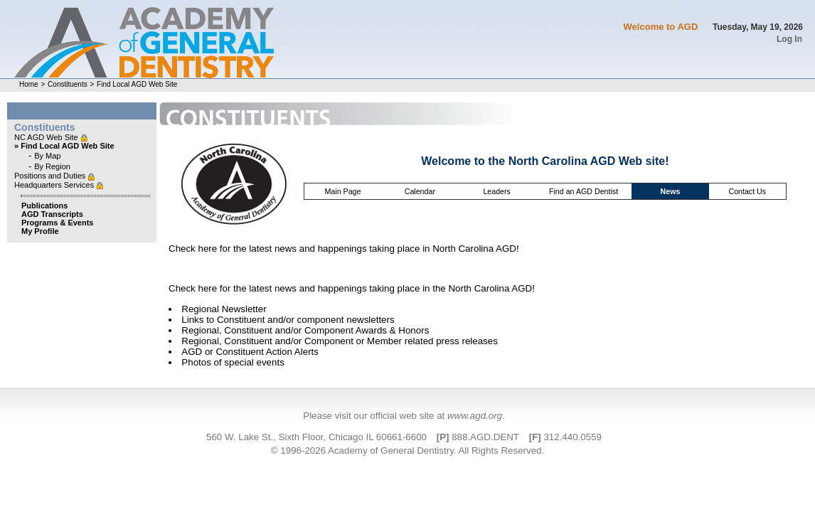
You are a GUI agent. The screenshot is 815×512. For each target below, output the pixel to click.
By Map (47, 155)
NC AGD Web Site (47, 137)
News (671, 191)
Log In (789, 39)
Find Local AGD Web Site (137, 84)
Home (28, 84)
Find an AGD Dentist (583, 191)
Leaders (497, 191)
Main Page (342, 191)
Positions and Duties (50, 175)
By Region (52, 166)
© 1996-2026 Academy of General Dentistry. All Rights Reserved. (407, 450)
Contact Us (747, 191)
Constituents (67, 84)
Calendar (420, 191)
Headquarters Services (55, 185)
